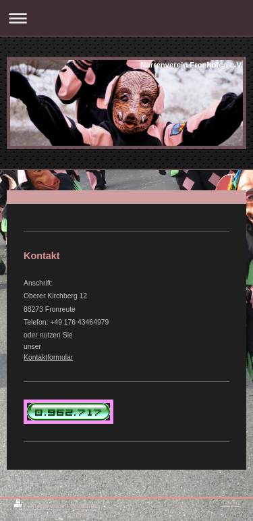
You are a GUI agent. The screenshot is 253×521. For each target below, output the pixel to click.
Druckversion (41, 506)
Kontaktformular (48, 357)
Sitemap (87, 506)
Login (231, 503)
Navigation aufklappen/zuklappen (126, 17)
